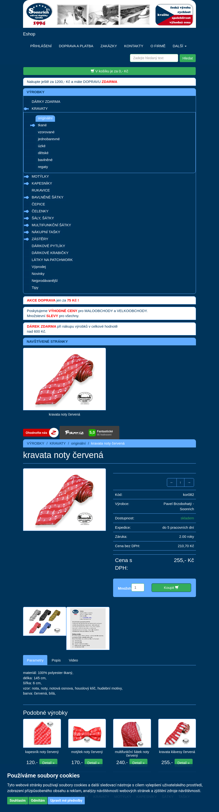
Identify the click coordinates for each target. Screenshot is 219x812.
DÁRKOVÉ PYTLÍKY (48, 246)
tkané (42, 125)
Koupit (171, 587)
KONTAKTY (133, 46)
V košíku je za (109, 71)
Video (73, 660)
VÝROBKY (35, 443)
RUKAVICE (41, 190)
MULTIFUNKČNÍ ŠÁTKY (51, 225)
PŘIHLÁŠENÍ (41, 46)
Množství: (126, 588)
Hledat (187, 58)
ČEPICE (38, 204)
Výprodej (39, 267)
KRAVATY (40, 108)
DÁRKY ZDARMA (46, 101)
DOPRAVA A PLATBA (76, 46)
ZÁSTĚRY (40, 239)
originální (45, 118)
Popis (56, 660)
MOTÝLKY (40, 176)
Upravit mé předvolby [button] (66, 800)
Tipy (35, 287)
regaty (43, 167)
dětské (43, 153)
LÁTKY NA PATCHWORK (52, 260)
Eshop (29, 34)
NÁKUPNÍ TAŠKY (46, 232)
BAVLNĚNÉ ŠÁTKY (47, 197)
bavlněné (45, 160)
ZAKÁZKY (109, 46)
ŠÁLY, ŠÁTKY (43, 218)
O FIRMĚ (158, 46)
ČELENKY (40, 211)
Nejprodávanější (45, 280)
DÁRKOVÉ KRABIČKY (50, 253)
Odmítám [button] (38, 800)
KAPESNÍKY (42, 183)
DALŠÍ (180, 46)
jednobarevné (49, 139)
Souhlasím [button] (18, 800)
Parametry (35, 660)
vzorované (46, 132)
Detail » (48, 763)
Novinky (38, 274)
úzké (42, 146)
